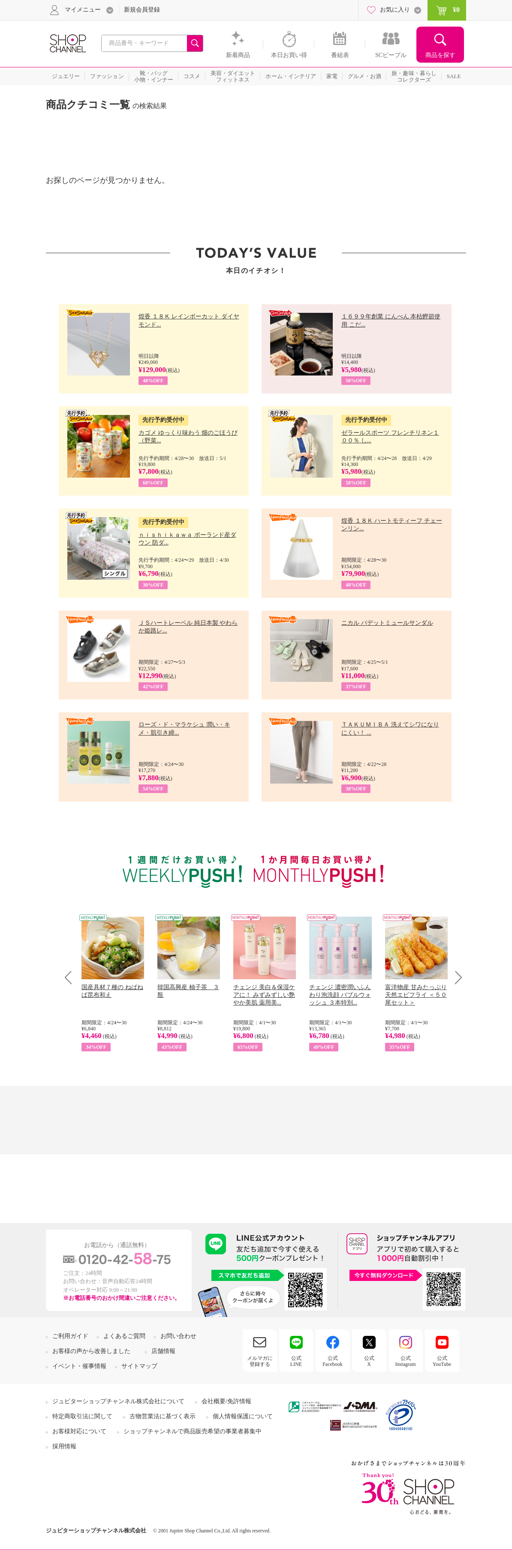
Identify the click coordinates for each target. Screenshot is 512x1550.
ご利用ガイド (70, 1336)
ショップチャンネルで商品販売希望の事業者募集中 (192, 1431)
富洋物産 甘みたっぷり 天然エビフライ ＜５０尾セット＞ (416, 995)
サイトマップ (139, 1366)
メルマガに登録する (260, 1361)
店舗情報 (163, 1351)
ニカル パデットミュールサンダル (387, 623)
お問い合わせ (178, 1336)
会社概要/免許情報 (226, 1401)
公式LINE (296, 1361)
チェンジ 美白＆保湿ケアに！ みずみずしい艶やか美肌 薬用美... (264, 995)
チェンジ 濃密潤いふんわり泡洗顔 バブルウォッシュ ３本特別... (340, 995)
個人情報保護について (243, 1416)
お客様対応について (79, 1431)
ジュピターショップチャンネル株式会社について (118, 1401)
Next (456, 977)
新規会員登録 (142, 9)
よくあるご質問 (124, 1336)
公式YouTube (442, 1361)
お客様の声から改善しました (91, 1351)
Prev (71, 977)
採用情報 (64, 1446)
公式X (369, 1361)
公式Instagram (405, 1361)
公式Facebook (332, 1361)
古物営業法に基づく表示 (163, 1416)
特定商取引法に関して (82, 1416)
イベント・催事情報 (79, 1366)
